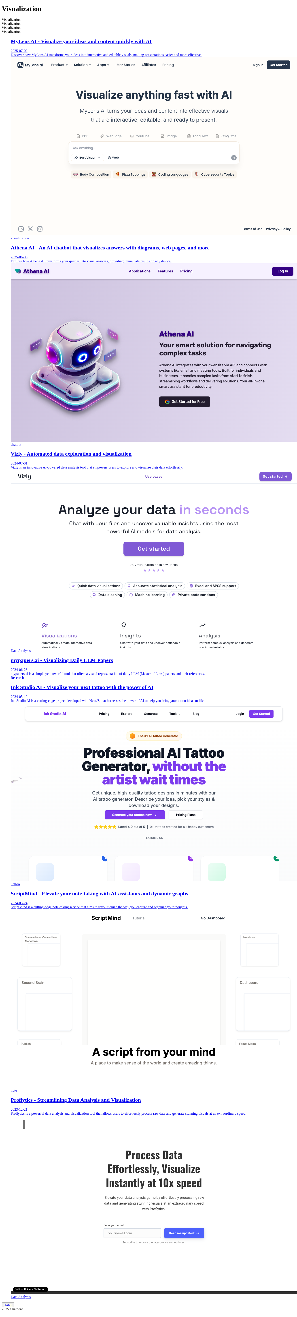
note (14, 1090)
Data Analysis (21, 651)
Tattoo (15, 884)
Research (17, 678)
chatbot (16, 444)
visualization (20, 238)
